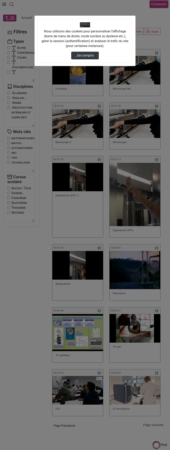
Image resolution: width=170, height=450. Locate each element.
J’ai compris (85, 55)
